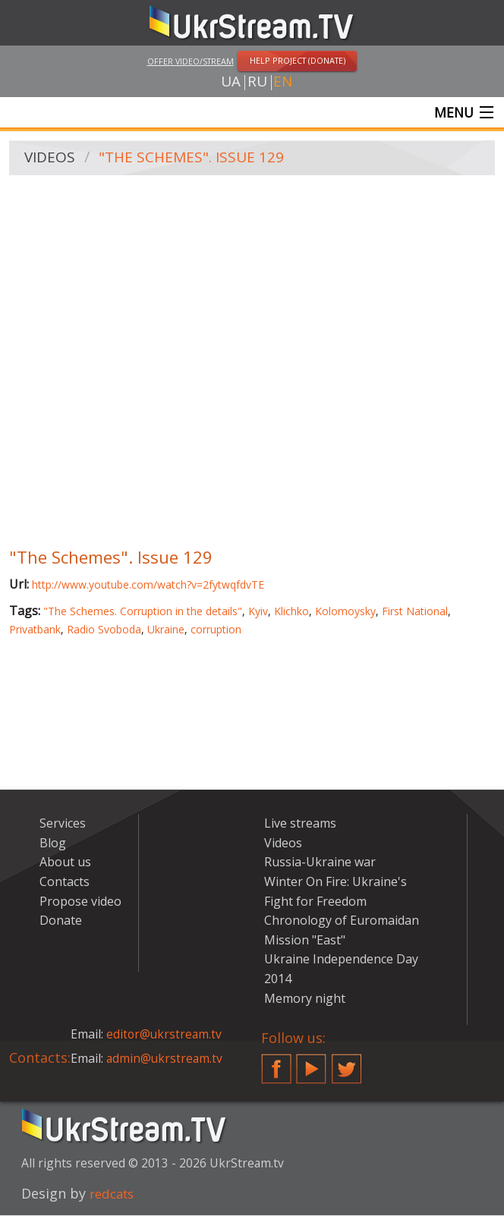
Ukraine (165, 630)
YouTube (311, 1064)
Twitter (347, 1064)
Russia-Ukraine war (320, 863)
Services (62, 824)
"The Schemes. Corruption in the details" (142, 612)
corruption (216, 630)
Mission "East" (304, 940)
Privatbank (35, 630)
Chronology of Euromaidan (341, 921)
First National (415, 612)
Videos (50, 159)
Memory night (304, 999)
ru (257, 83)
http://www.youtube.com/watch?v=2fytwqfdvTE (148, 586)
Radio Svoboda (104, 630)
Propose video (80, 902)
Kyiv (258, 612)
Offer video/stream (190, 61)
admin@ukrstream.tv (165, 1059)
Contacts (64, 883)
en (282, 83)
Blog (52, 843)
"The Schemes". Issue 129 (195, 159)
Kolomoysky (345, 612)
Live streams (300, 824)
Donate (60, 921)
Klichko (291, 612)
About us (65, 863)
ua (231, 83)
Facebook (276, 1064)
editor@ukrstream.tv (165, 1035)
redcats (114, 1195)
